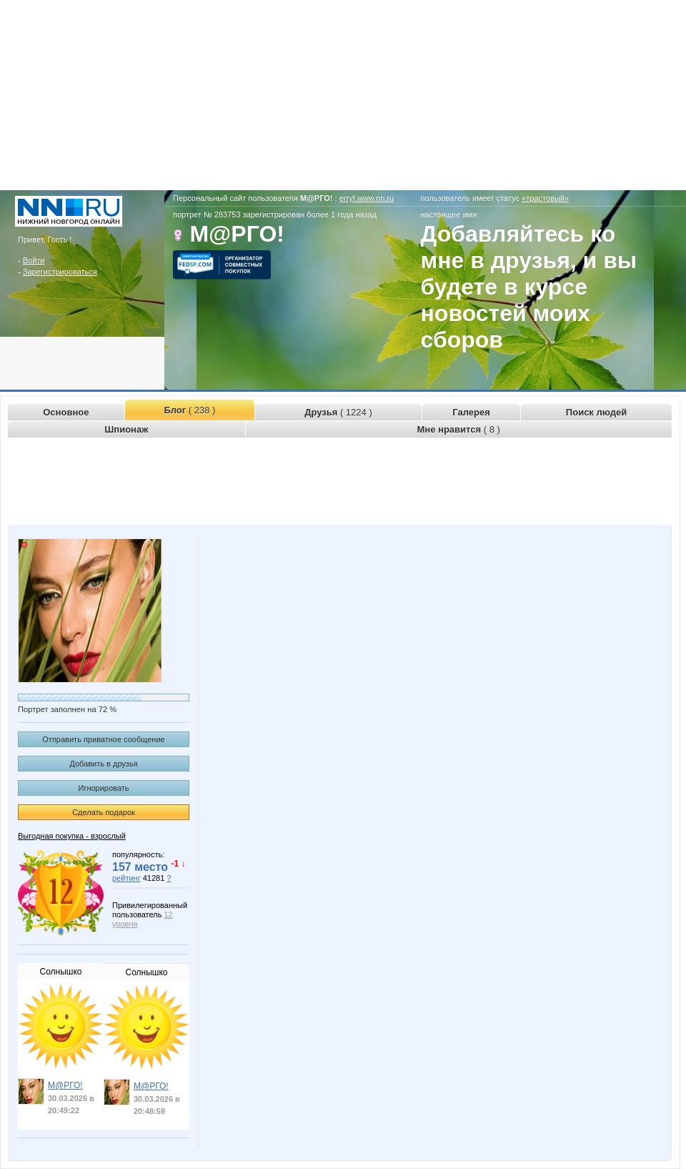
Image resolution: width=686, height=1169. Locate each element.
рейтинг (126, 878)
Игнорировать (104, 788)
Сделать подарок (103, 812)
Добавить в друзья (103, 763)
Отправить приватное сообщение (103, 739)
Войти (34, 260)
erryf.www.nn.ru (366, 198)
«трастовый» (545, 198)
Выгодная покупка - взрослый (72, 836)
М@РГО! (65, 1085)
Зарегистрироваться (60, 271)
